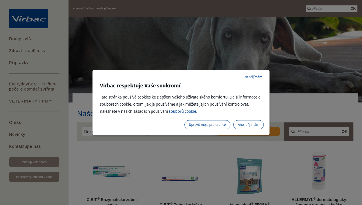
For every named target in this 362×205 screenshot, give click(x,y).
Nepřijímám (253, 77)
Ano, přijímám (248, 124)
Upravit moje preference (207, 124)
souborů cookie (182, 111)
